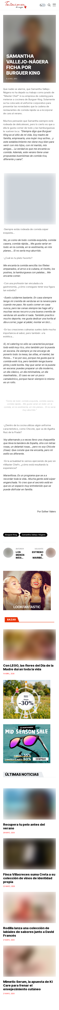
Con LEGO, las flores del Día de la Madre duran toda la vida (28, 667)
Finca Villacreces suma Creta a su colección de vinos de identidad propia (29, 878)
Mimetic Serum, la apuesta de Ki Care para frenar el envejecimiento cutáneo (28, 985)
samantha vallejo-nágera (33, 535)
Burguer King (11, 535)
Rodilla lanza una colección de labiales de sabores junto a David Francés (28, 931)
